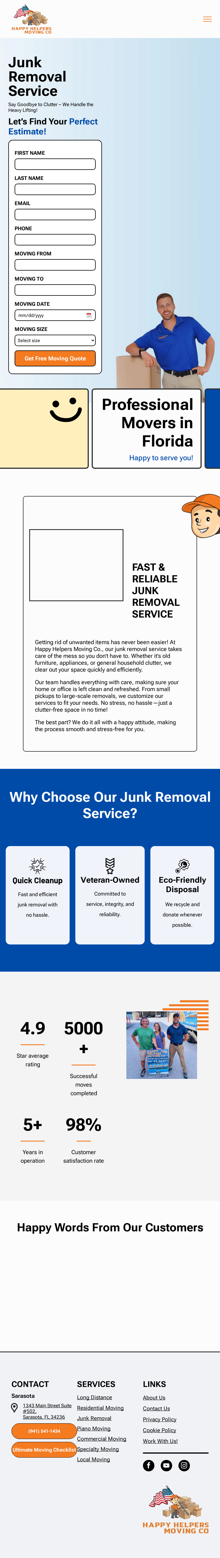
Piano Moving (94, 1428)
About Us (154, 1397)
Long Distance (94, 1397)
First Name (30, 153)
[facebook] (148, 1466)
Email (22, 203)
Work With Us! (160, 1441)
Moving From (33, 253)
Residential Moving (100, 1408)
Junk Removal (94, 1418)
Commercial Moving (101, 1439)
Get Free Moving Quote (55, 358)
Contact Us (156, 1408)
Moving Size (31, 329)
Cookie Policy (159, 1430)
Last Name (29, 178)
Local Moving (93, 1459)
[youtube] (166, 1466)
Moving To (29, 278)
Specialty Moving (98, 1449)
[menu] (207, 19)
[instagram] (184, 1466)
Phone (23, 228)
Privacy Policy (159, 1419)
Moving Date (32, 304)
